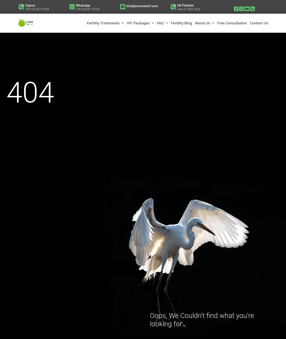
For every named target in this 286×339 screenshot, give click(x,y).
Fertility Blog (181, 23)
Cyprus (30, 5)
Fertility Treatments (105, 23)
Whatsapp (83, 5)
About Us (205, 23)
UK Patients (185, 5)
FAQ (162, 23)
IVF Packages (140, 23)
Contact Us (259, 23)
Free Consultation (232, 23)
